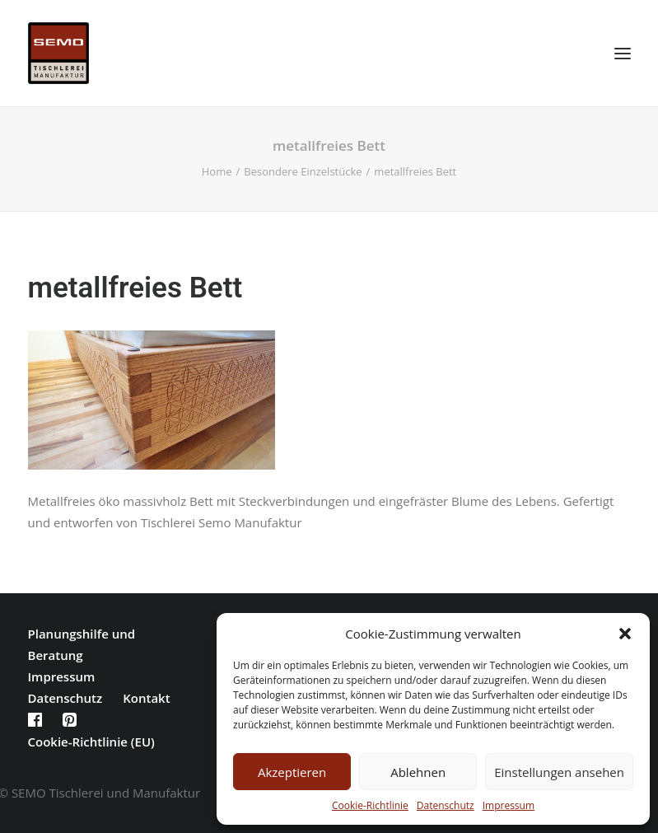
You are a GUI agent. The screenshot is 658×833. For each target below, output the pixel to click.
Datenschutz (445, 805)
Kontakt (146, 698)
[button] (625, 633)
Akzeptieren (292, 772)
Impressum (508, 805)
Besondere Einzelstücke (303, 171)
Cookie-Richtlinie (370, 805)
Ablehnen (418, 772)
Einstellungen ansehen (559, 772)
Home (217, 171)
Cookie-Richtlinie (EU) (91, 741)
